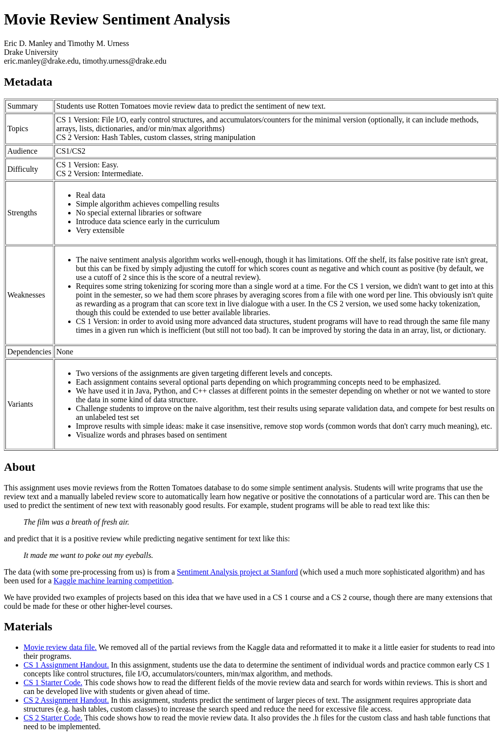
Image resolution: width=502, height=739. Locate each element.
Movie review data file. (60, 647)
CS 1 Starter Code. (53, 682)
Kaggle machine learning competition (112, 581)
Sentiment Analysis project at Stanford (237, 572)
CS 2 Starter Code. (53, 718)
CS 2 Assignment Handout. (66, 700)
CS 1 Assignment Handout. (66, 665)
